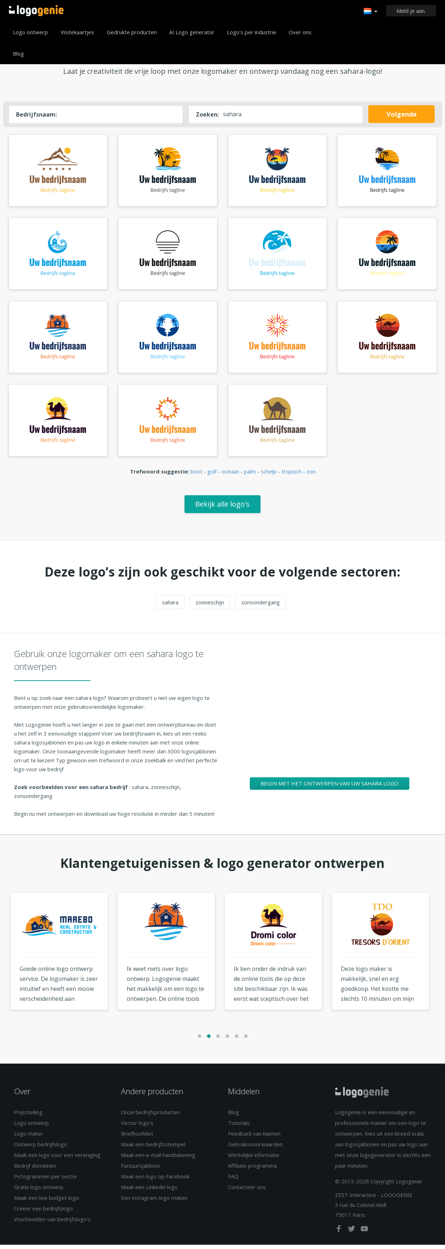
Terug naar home (36, 10)
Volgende (401, 114)
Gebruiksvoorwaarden (255, 1148)
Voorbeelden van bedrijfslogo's (52, 1223)
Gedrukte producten (132, 32)
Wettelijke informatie (253, 1159)
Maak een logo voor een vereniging (57, 1159)
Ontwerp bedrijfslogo (40, 1148)
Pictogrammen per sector (45, 1180)
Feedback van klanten (254, 1137)
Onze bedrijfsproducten (150, 1116)
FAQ (233, 1180)
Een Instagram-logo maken (154, 1202)
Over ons (300, 32)
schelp (269, 476)
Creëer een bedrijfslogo (43, 1212)
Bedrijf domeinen (35, 1169)
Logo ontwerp (30, 32)
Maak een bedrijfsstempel (153, 1148)
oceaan (230, 476)
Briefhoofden (137, 1137)
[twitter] (352, 1234)
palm (250, 476)
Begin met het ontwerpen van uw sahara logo (330, 787)
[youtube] (364, 1234)
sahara (170, 606)
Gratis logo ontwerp (39, 1191)
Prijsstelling (28, 1116)
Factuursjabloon (140, 1169)
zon (311, 476)
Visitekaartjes (77, 32)
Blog (18, 53)
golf (212, 476)
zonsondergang (260, 606)
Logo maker (28, 1137)
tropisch (292, 476)
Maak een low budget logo (46, 1202)
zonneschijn (210, 606)
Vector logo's (137, 1127)
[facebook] (339, 1234)
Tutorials (239, 1127)
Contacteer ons (247, 1191)
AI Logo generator (191, 32)
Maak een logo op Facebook (155, 1180)
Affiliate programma (252, 1169)
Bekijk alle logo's (222, 508)
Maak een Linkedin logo (149, 1191)
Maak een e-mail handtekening (158, 1159)
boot (196, 476)
